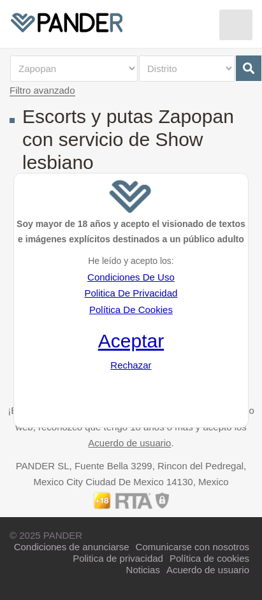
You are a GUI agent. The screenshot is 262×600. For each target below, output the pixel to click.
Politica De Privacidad (130, 293)
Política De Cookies (131, 309)
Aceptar (131, 340)
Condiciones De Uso (131, 277)
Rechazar (130, 365)
